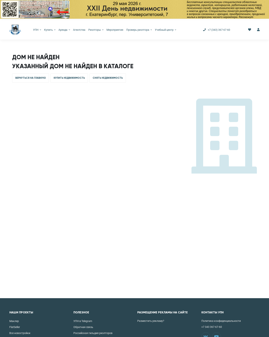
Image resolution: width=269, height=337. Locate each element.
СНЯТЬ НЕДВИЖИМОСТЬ (108, 77)
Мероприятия (114, 29)
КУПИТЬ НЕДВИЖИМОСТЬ (69, 77)
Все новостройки (19, 333)
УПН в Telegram (82, 321)
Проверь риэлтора (139, 29)
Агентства (79, 29)
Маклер (14, 321)
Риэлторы (95, 29)
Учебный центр (165, 29)
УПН (37, 29)
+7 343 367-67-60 (211, 326)
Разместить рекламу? (150, 320)
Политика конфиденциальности (221, 320)
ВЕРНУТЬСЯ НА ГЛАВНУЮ (30, 77)
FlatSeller (14, 327)
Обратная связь (83, 327)
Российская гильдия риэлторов (92, 333)
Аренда (64, 29)
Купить (49, 29)
